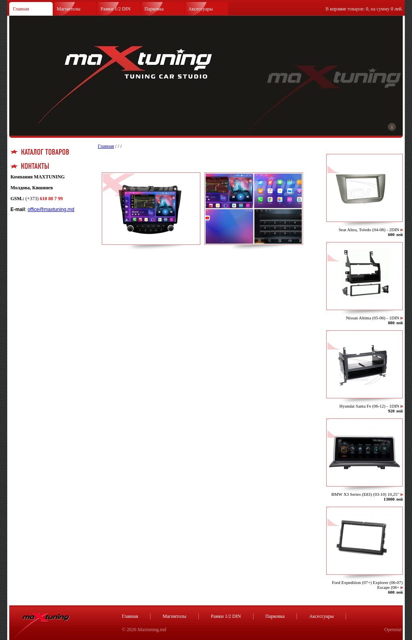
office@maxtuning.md (51, 209)
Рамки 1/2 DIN (116, 9)
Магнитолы (68, 9)
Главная (21, 9)
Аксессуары (200, 9)
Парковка (154, 9)
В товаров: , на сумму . (364, 9)
